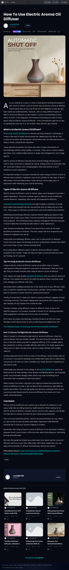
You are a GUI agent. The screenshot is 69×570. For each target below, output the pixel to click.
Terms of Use (33, 565)
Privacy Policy (5, 565)
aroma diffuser (46, 369)
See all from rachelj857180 (34, 558)
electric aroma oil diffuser (16, 133)
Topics (15, 565)
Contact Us (39, 565)
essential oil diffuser (35, 276)
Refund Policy (27, 565)
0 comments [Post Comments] (41, 31)
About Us (11, 565)
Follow (28, 25)
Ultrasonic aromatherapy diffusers (18, 204)
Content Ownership (47, 565)
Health (6, 459)
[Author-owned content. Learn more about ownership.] (16, 32)
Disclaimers (20, 565)
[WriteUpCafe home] (2, 2)
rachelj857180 (14, 24)
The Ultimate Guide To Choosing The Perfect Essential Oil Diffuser (31, 327)
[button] (58, 31)
